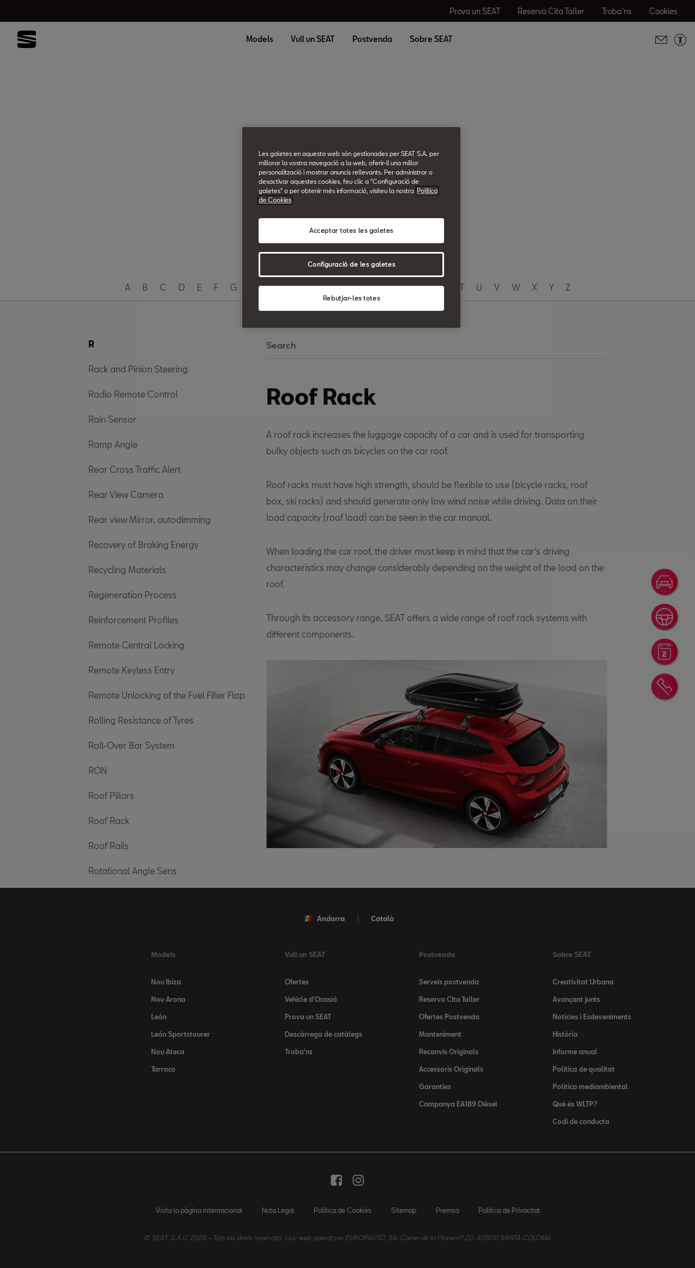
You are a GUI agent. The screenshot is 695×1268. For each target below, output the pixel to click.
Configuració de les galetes (351, 264)
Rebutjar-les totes (351, 298)
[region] (351, 227)
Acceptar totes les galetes (351, 230)
